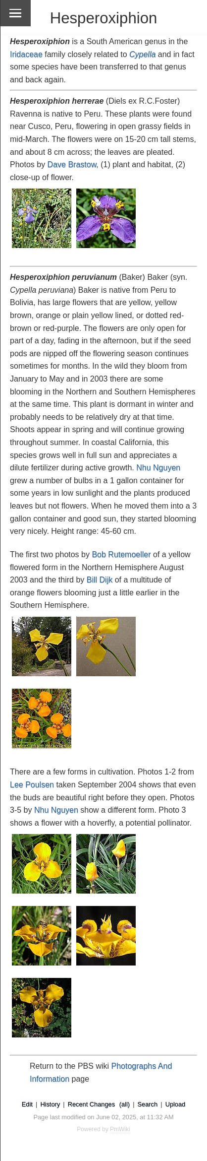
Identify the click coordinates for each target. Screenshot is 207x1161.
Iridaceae (26, 54)
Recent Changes (91, 1104)
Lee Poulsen (32, 784)
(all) (124, 1104)
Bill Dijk (99, 580)
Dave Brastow (72, 164)
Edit (27, 1104)
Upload (175, 1104)
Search (148, 1104)
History (50, 1104)
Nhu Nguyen (158, 467)
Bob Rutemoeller (121, 554)
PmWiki (120, 1129)
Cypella (142, 54)
